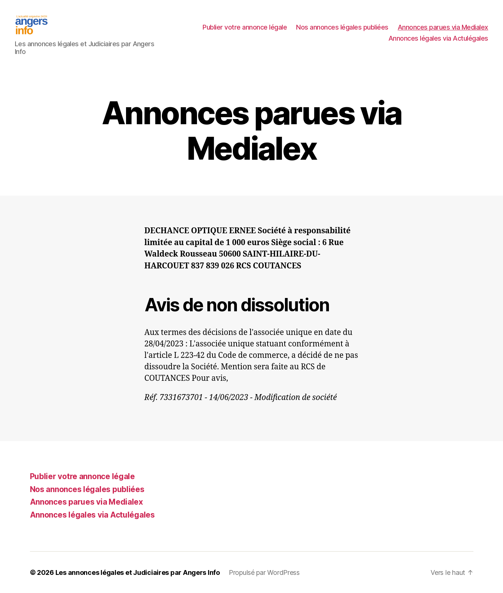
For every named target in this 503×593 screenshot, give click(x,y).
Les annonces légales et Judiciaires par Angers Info (137, 572)
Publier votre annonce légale (245, 27)
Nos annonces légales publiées (342, 27)
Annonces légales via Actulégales (438, 38)
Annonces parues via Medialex (443, 27)
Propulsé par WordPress (264, 572)
